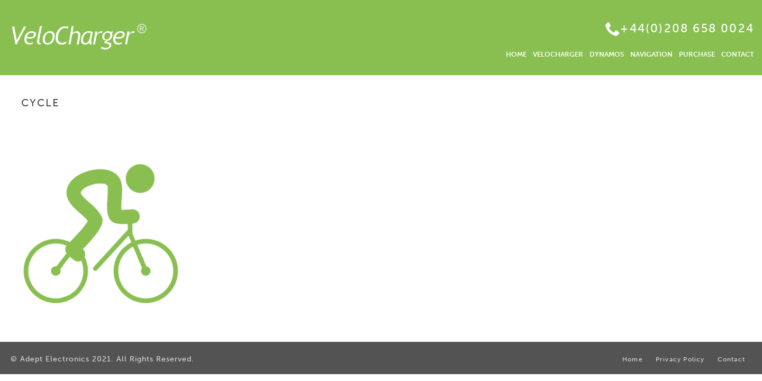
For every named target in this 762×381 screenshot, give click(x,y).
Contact (731, 360)
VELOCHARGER (558, 54)
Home (676, 125)
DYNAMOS (606, 54)
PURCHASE (697, 54)
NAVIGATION (651, 54)
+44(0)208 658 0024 (687, 28)
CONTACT (737, 54)
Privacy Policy (680, 360)
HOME (516, 54)
